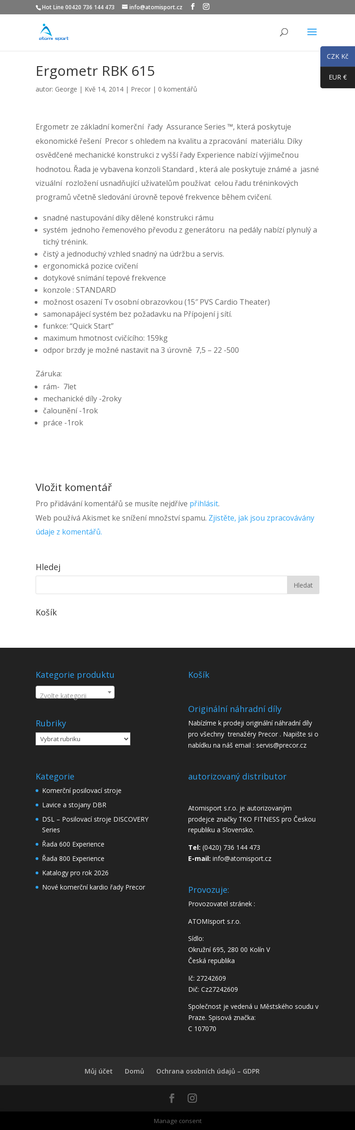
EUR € (333, 79)
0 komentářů (177, 89)
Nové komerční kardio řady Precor (93, 887)
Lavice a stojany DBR (74, 804)
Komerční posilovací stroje (82, 790)
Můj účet (99, 1071)
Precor (141, 89)
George (66, 89)
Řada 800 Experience (73, 858)
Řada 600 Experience (73, 844)
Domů (134, 1071)
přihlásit (204, 503)
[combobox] (75, 692)
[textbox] (75, 696)
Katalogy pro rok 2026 (75, 872)
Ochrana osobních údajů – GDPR (208, 1071)
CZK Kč (334, 58)
